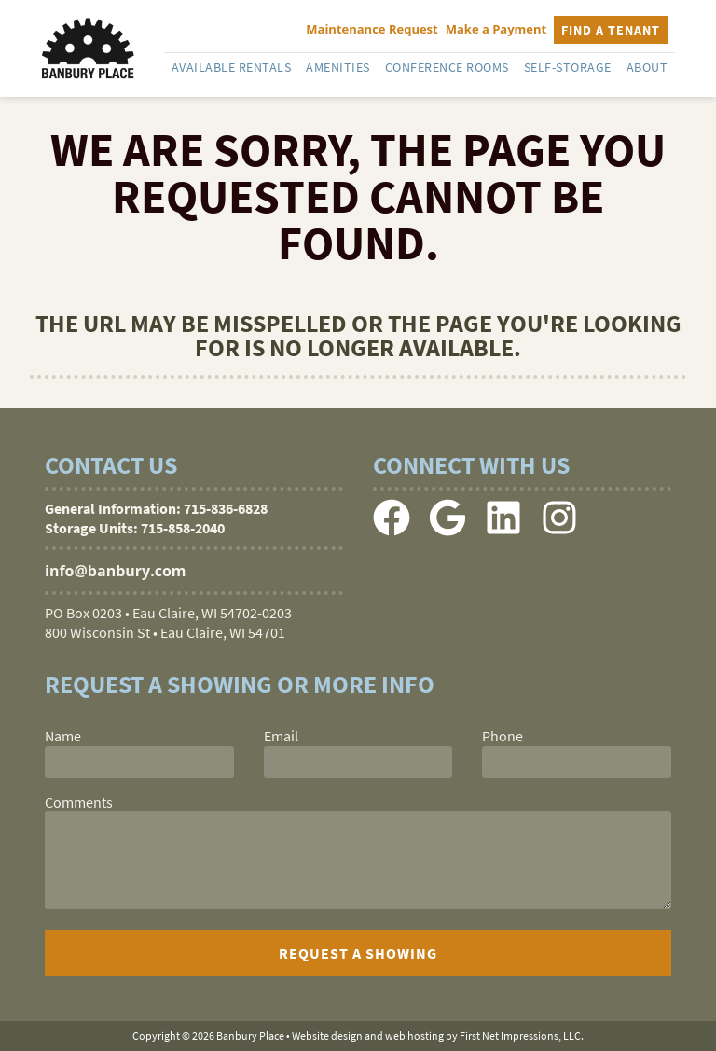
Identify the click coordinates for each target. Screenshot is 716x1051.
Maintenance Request (371, 29)
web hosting (414, 1036)
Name (63, 735)
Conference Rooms (447, 67)
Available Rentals (232, 67)
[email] (358, 762)
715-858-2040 (183, 528)
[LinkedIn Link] (503, 530)
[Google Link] (447, 530)
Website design (327, 1036)
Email (281, 735)
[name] (139, 762)
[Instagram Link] (559, 530)
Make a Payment (496, 29)
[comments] (358, 860)
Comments (79, 802)
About (647, 67)
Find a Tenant (610, 29)
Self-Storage (568, 67)
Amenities (338, 67)
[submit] (358, 953)
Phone (502, 735)
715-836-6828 (226, 508)
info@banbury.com (115, 570)
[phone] (576, 762)
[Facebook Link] (391, 530)
